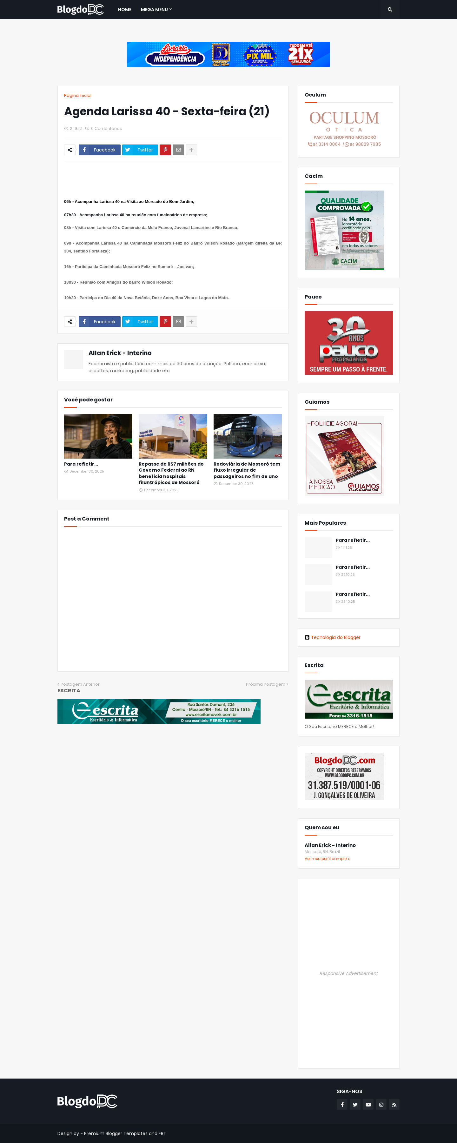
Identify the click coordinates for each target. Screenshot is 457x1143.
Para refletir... (81, 464)
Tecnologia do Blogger (333, 637)
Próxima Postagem (265, 684)
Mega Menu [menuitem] (154, 9)
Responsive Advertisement (349, 973)
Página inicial (77, 95)
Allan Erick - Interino (120, 353)
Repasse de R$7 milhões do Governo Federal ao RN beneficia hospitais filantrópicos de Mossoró (171, 473)
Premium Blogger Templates (116, 1133)
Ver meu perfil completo (327, 858)
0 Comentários (106, 128)
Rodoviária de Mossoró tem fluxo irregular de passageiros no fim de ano (247, 470)
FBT (162, 1133)
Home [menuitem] (124, 9)
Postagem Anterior (80, 684)
